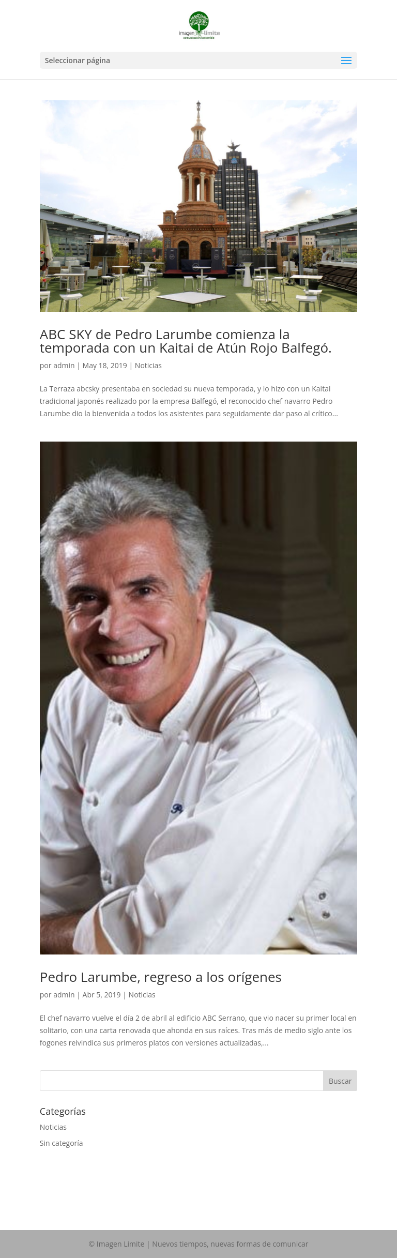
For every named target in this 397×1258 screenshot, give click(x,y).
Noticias (148, 365)
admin (63, 365)
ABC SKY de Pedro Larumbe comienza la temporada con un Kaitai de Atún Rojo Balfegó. (186, 341)
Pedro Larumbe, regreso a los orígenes (161, 976)
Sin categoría (61, 1143)
